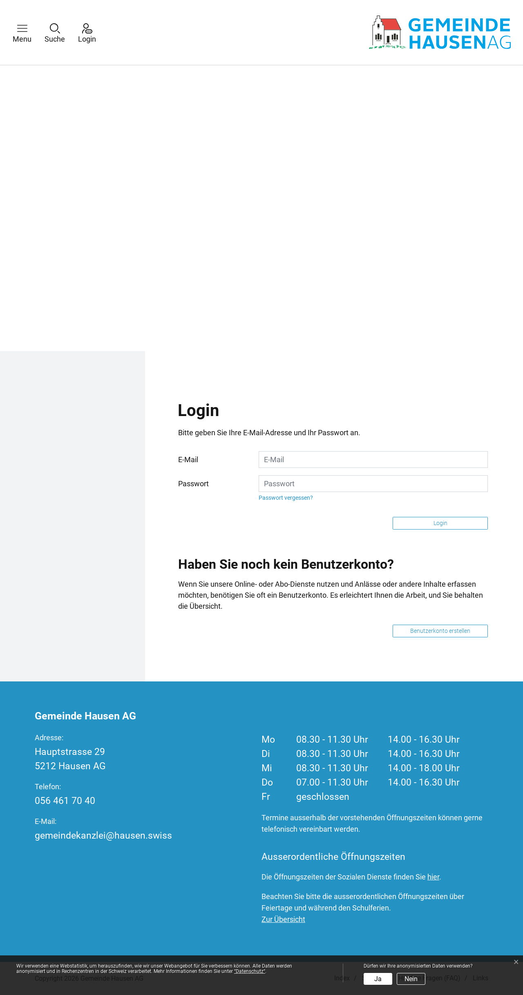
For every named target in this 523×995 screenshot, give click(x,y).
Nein (411, 979)
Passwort (193, 483)
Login (440, 523)
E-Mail (188, 459)
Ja (378, 979)
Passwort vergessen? (286, 497)
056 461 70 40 (65, 800)
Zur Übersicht (283, 919)
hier (433, 877)
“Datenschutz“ (249, 971)
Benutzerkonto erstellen (440, 631)
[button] (28, 32)
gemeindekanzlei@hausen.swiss (103, 835)
